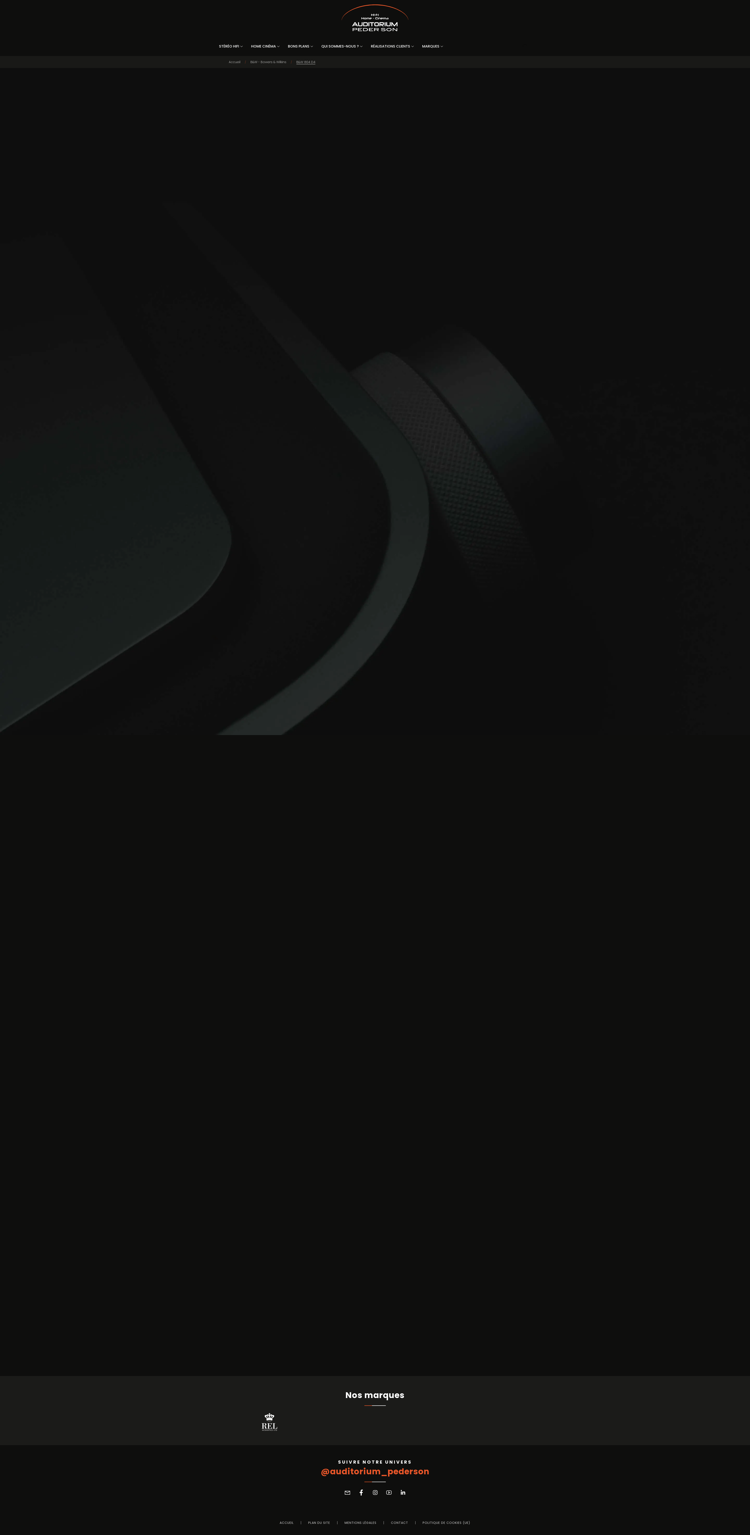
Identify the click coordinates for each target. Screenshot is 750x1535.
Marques (430, 46)
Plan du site (319, 1522)
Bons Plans (298, 46)
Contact (399, 1522)
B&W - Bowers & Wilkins (268, 62)
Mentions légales (360, 1522)
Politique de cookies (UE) (446, 1522)
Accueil (234, 62)
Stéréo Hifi (229, 46)
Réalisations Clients (390, 46)
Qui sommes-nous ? (340, 46)
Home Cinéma (263, 46)
